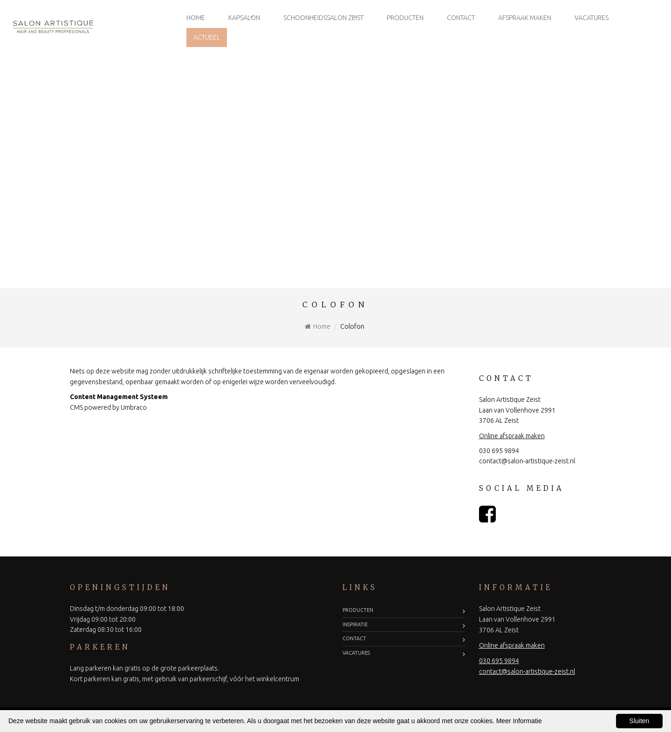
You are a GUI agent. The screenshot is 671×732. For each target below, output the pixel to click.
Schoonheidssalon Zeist (323, 17)
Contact (461, 17)
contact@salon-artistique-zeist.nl (527, 461)
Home (195, 17)
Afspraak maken (524, 17)
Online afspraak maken (512, 436)
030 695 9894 (499, 450)
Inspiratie (355, 624)
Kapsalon (244, 17)
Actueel (206, 37)
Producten (405, 17)
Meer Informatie (519, 721)
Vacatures (592, 17)
